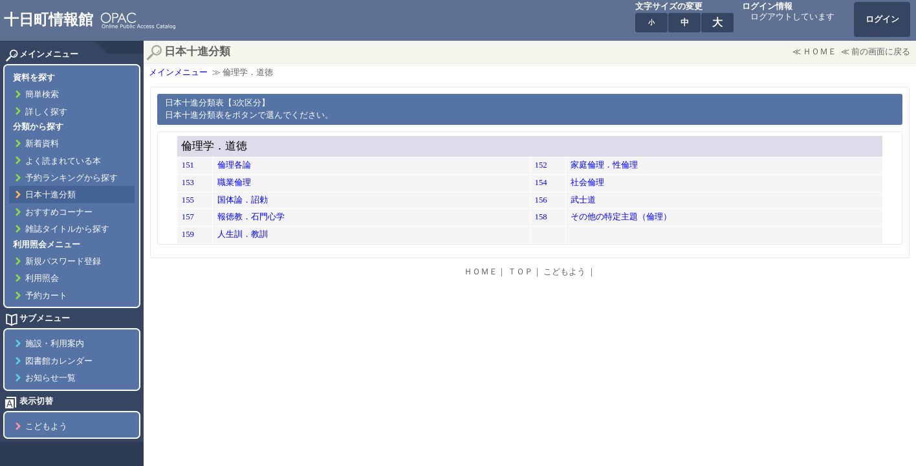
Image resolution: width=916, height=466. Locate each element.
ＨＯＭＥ (819, 51)
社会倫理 (587, 182)
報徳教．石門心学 (251, 216)
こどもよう (46, 426)
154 (541, 182)
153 (188, 182)
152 (541, 165)
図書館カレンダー (59, 361)
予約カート (46, 295)
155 (188, 200)
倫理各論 (234, 165)
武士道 (583, 200)
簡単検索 (42, 94)
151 (188, 165)
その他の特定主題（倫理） (621, 216)
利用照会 (42, 278)
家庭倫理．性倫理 (604, 165)
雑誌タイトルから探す (67, 229)
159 (188, 234)
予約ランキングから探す (71, 178)
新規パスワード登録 (63, 261)
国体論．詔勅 (242, 200)
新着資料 (42, 143)
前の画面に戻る (880, 51)
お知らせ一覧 (50, 378)
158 (541, 216)
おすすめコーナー (59, 212)
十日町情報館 (48, 19)
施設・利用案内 (54, 343)
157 (188, 216)
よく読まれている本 (63, 161)
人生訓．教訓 (242, 234)
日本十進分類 (50, 194)
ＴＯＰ (520, 271)
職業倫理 (234, 182)
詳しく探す (46, 111)
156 (541, 200)
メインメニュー (178, 72)
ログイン (882, 19)
